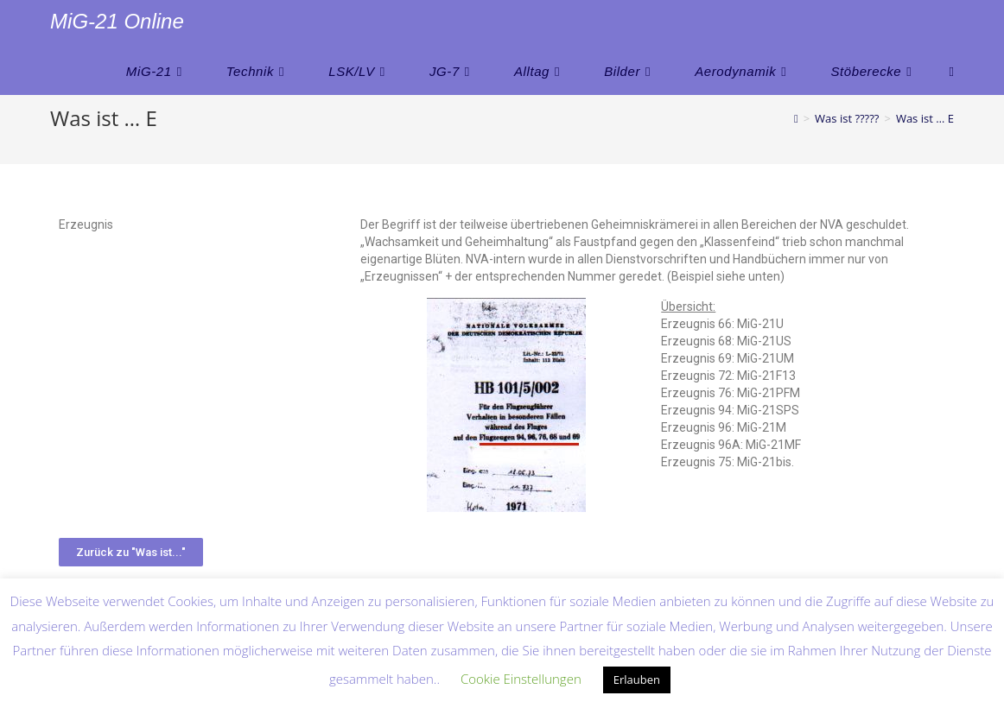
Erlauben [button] (636, 679)
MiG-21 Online (117, 21)
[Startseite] (796, 118)
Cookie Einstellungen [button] (521, 678)
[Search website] (951, 71)
